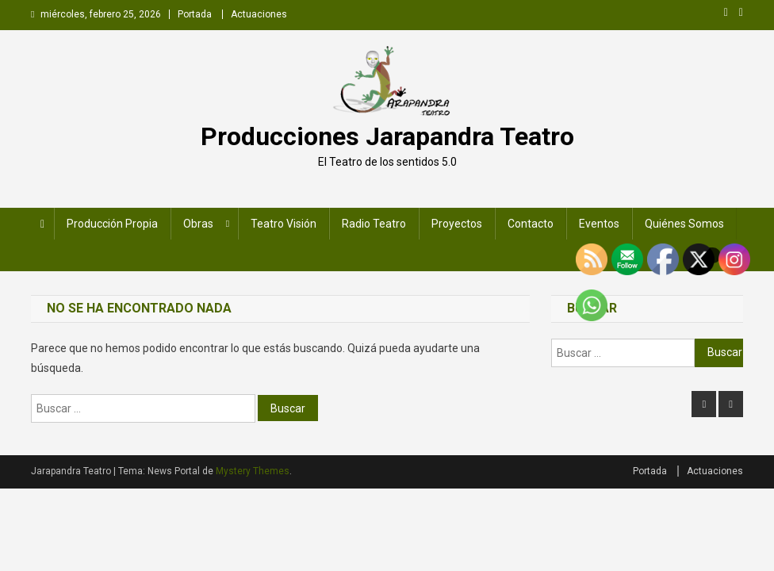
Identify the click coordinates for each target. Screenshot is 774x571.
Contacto (531, 223)
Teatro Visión (283, 223)
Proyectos (456, 223)
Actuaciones (259, 14)
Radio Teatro (374, 223)
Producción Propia (112, 223)
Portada (195, 14)
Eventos (599, 223)
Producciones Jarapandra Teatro (387, 136)
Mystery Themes (252, 471)
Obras (198, 223)
